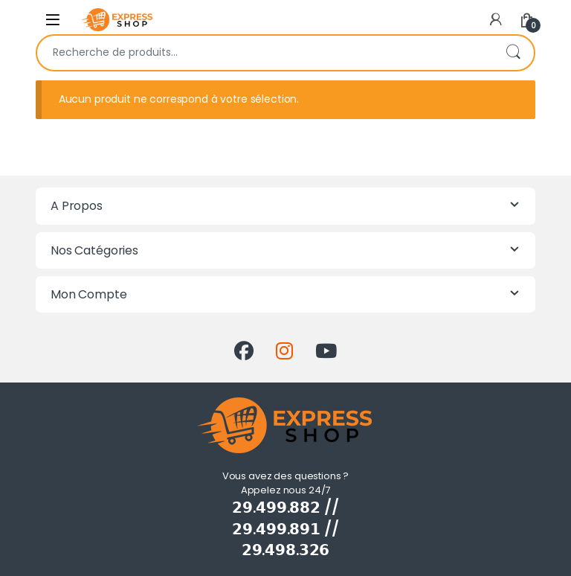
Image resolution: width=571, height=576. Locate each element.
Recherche (513, 53)
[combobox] (264, 53)
